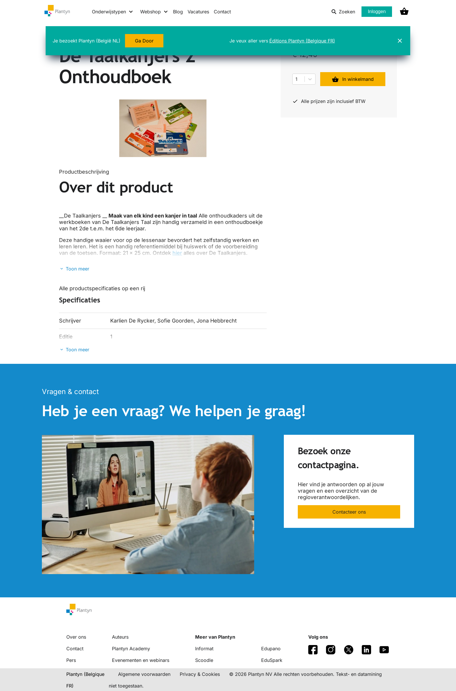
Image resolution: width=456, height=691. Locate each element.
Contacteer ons (349, 512)
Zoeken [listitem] (343, 12)
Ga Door (144, 41)
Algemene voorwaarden (144, 674)
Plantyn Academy (131, 648)
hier (177, 253)
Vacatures (198, 12)
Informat (204, 648)
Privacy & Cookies (200, 674)
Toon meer (77, 269)
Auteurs (120, 637)
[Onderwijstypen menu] (112, 11)
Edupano (271, 648)
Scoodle (204, 660)
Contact (222, 12)
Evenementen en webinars (140, 660)
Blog (178, 12)
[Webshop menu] (154, 11)
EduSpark (271, 660)
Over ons (76, 637)
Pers (71, 660)
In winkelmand (353, 79)
